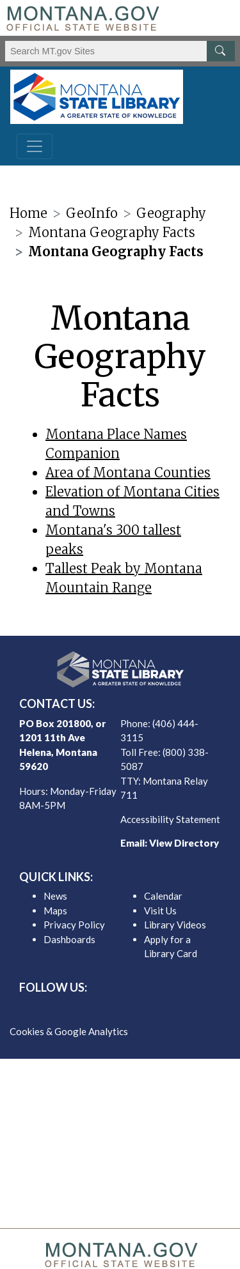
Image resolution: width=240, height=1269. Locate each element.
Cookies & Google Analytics (69, 1031)
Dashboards (69, 939)
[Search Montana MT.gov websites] (120, 51)
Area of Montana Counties (128, 473)
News (55, 896)
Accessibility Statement (170, 819)
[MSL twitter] (110, 1009)
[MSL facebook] (89, 1009)
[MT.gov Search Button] (221, 51)
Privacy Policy (74, 924)
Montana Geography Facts (111, 232)
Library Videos (175, 924)
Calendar (163, 896)
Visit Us (160, 910)
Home (28, 213)
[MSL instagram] (130, 1009)
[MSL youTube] (151, 1009)
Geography (171, 213)
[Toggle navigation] (34, 146)
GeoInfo (92, 213)
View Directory (184, 843)
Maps (55, 910)
